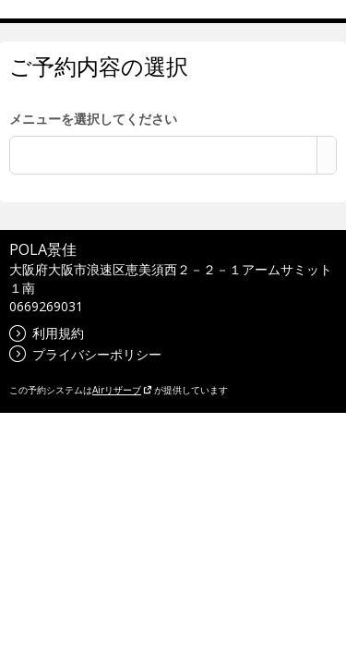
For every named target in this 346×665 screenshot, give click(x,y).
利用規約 (46, 333)
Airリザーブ (122, 389)
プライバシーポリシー (85, 354)
